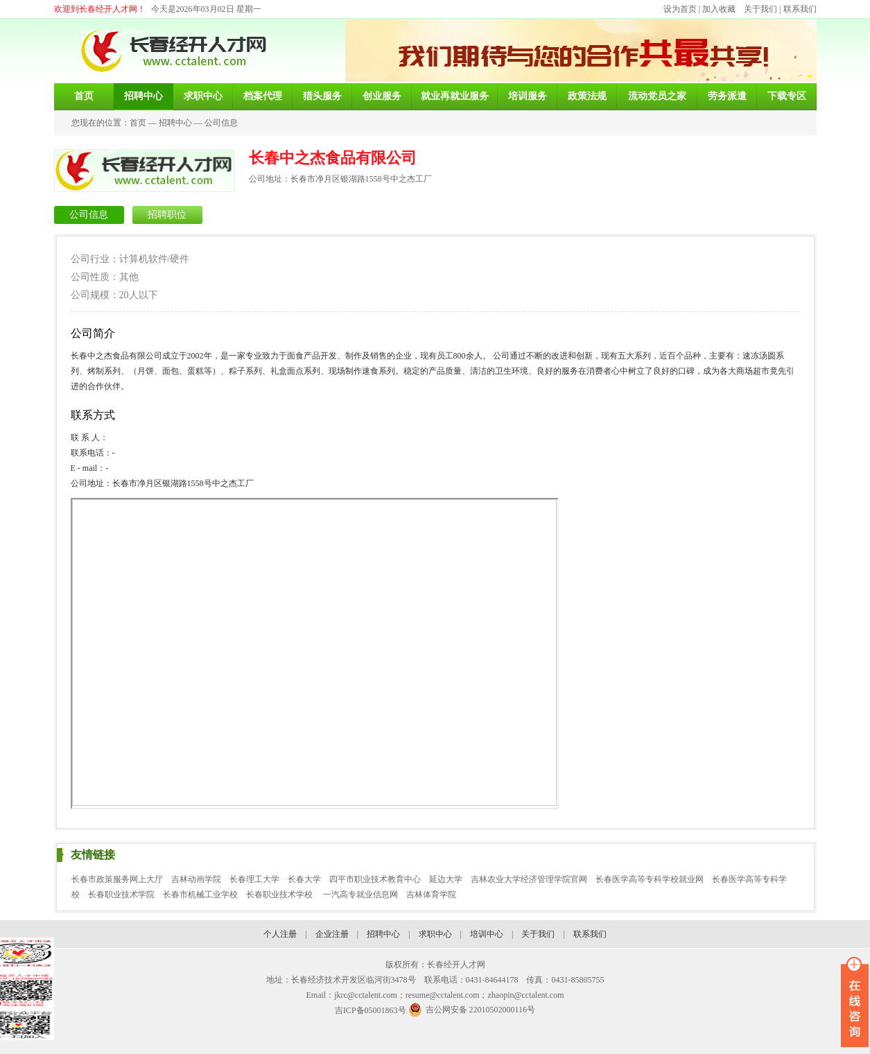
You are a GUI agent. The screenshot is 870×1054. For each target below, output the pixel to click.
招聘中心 (175, 123)
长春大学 (304, 879)
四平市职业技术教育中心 (375, 879)
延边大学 (445, 879)
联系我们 (800, 9)
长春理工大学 (254, 879)
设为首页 (680, 9)
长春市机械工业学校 (200, 894)
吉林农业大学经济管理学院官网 (529, 879)
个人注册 (280, 934)
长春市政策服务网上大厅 (117, 879)
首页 (138, 123)
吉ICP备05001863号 (370, 1010)
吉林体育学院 (431, 894)
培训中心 (486, 934)
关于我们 (760, 9)
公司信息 (221, 123)
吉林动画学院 (196, 879)
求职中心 (435, 934)
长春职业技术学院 (121, 894)
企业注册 (332, 934)
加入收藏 (719, 9)
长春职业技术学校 (280, 894)
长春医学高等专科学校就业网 (649, 879)
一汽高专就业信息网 (360, 894)
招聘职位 (167, 214)
